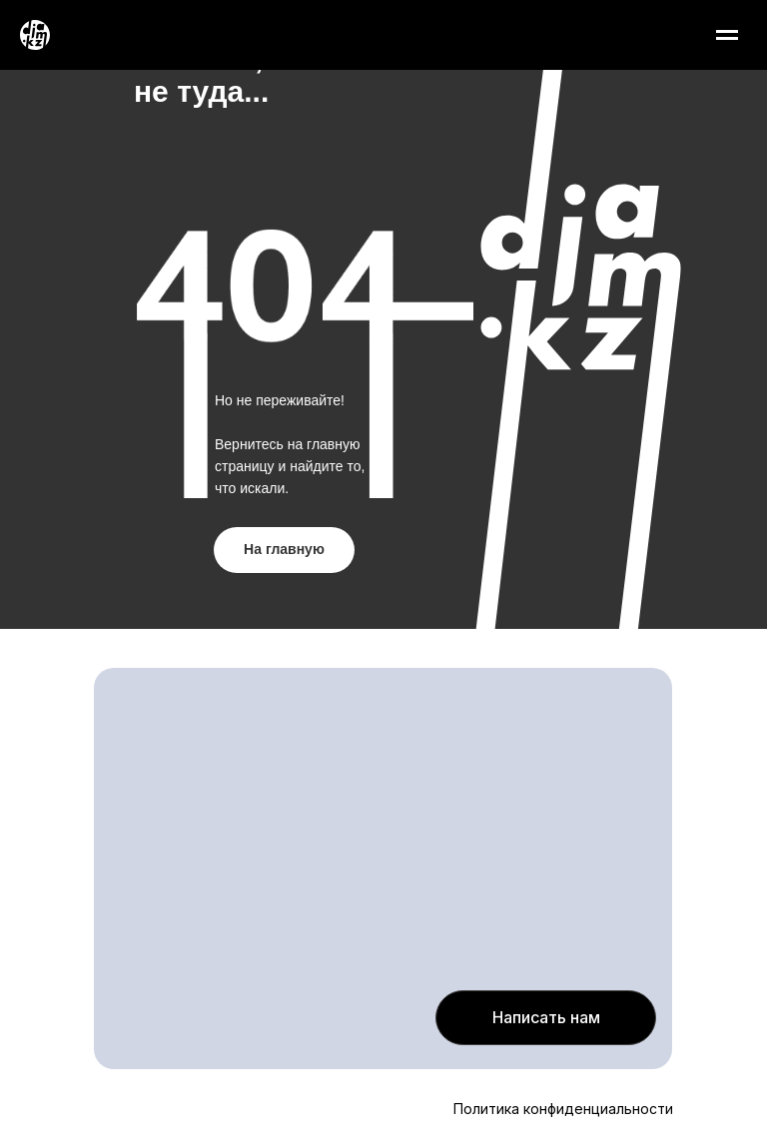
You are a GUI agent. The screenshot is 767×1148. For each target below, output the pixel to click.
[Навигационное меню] (727, 35)
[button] (545, 1017)
